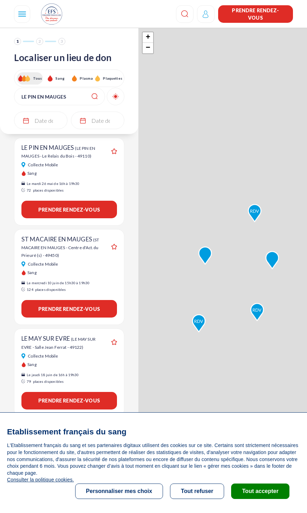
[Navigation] (22, 14)
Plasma (86, 78)
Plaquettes (112, 78)
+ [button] (148, 37)
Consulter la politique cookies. (40, 479)
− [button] (148, 48)
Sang (60, 78)
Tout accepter (260, 491)
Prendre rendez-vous (255, 14)
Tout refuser (197, 491)
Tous (37, 78)
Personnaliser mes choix (119, 491)
